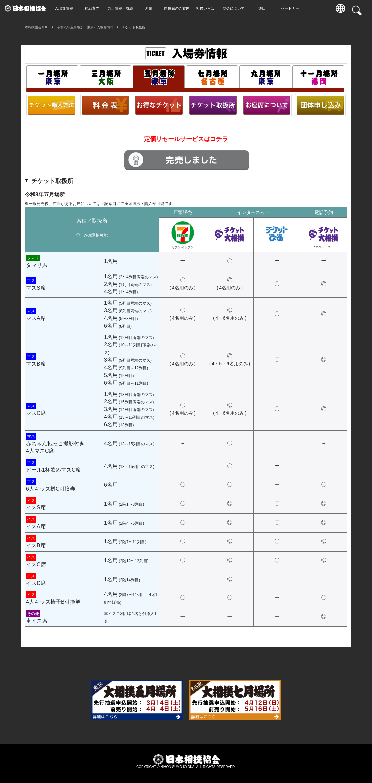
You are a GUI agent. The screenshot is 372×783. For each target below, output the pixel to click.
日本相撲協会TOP (34, 27)
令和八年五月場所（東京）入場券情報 (85, 27)
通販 (264, 8)
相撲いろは (207, 8)
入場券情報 (66, 8)
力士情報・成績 (122, 8)
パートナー (292, 8)
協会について (236, 8)
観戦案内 (94, 8)
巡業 (150, 8)
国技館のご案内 (179, 8)
